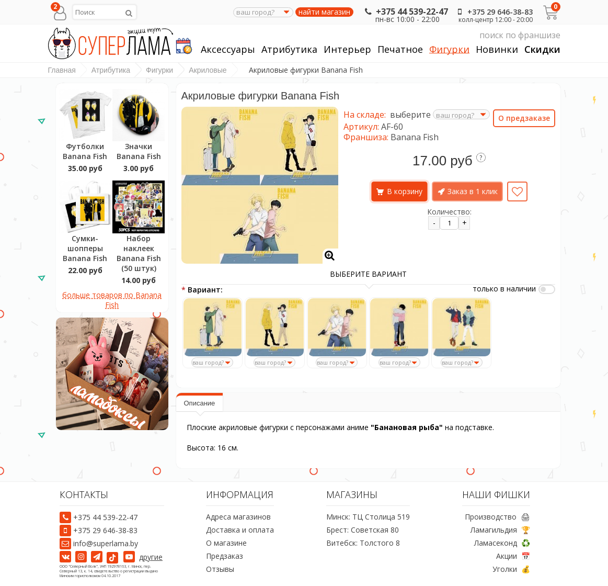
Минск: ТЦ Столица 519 (368, 517)
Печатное (400, 49)
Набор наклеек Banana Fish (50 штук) (139, 253)
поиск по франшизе (461, 35)
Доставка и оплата (240, 530)
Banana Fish (415, 137)
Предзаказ (224, 556)
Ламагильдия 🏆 (500, 530)
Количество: (449, 212)
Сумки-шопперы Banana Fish (85, 248)
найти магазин (324, 12)
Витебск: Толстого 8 (363, 543)
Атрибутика (289, 49)
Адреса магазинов (238, 517)
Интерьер (347, 49)
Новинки (497, 49)
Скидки (542, 49)
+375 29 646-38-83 (493, 12)
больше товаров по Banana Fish (112, 300)
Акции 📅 (513, 556)
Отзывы (220, 569)
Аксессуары (228, 49)
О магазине (226, 543)
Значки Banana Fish (139, 151)
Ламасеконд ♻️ (502, 543)
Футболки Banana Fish (85, 151)
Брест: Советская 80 (362, 530)
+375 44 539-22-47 (405, 11)
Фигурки (449, 49)
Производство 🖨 (497, 517)
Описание (199, 403)
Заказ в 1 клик (473, 191)
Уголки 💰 (511, 569)
